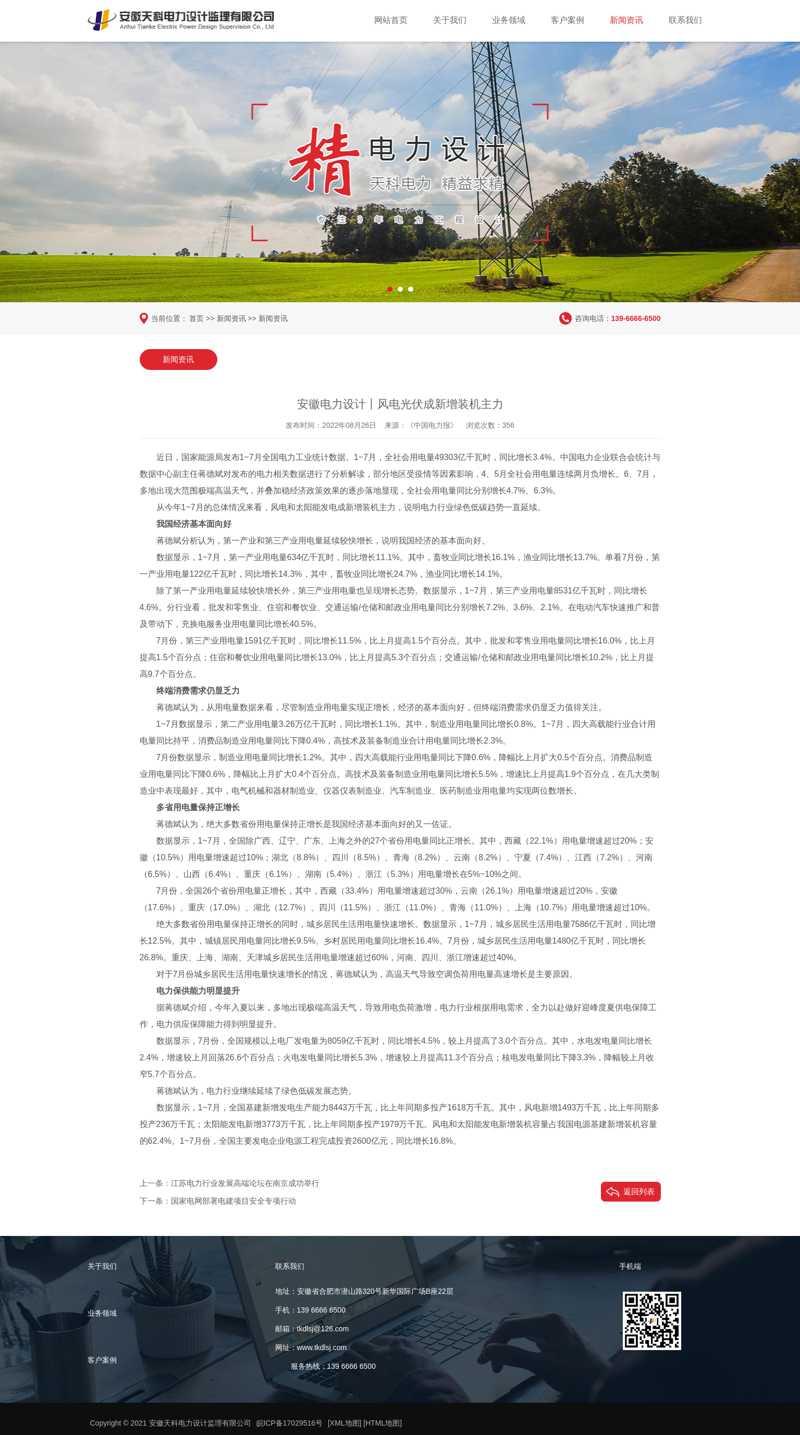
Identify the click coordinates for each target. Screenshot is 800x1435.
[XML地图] (345, 1423)
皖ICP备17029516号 (289, 1423)
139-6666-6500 (636, 318)
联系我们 (685, 20)
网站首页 (391, 20)
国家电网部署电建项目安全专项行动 (233, 1200)
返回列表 (639, 1191)
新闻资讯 (626, 20)
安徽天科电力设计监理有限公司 (200, 1423)
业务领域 (508, 20)
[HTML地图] (383, 1423)
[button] (389, 289)
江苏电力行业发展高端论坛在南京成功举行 (245, 1183)
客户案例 (567, 20)
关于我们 (449, 20)
